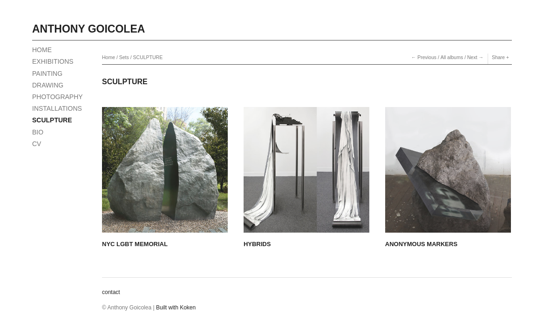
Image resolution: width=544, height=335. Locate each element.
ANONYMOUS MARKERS (421, 244)
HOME (42, 50)
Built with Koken (176, 307)
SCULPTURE (52, 120)
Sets (124, 57)
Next (472, 57)
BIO (37, 132)
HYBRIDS (257, 244)
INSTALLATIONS (57, 108)
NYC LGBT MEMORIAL (135, 244)
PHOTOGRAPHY (57, 96)
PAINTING (47, 73)
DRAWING (47, 85)
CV (36, 143)
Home (108, 57)
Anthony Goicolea (88, 29)
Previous (426, 57)
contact (111, 292)
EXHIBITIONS (53, 61)
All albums (452, 57)
